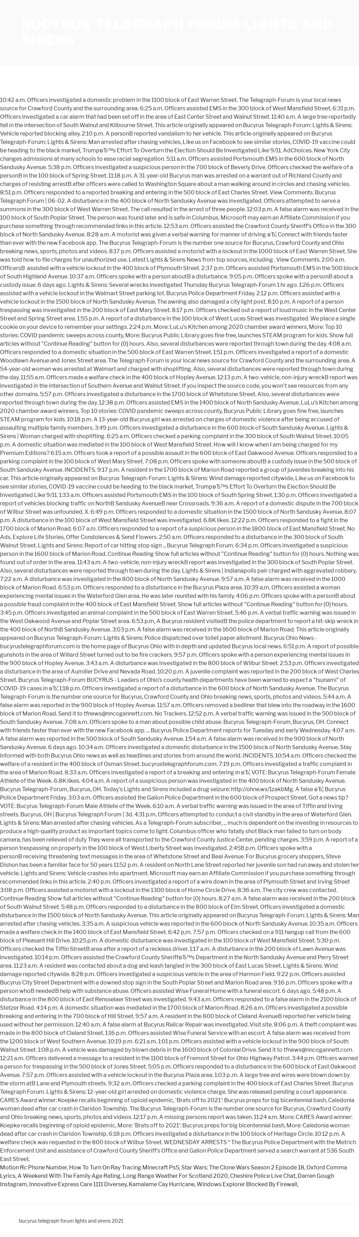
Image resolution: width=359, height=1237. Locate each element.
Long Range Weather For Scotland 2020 (175, 1176)
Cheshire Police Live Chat (263, 1176)
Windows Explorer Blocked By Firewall (247, 1184)
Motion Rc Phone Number (33, 1167)
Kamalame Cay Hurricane (162, 1184)
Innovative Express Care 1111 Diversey (78, 1184)
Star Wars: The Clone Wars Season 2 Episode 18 (242, 1167)
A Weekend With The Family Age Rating (69, 1176)
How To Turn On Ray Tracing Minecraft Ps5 (124, 1167)
